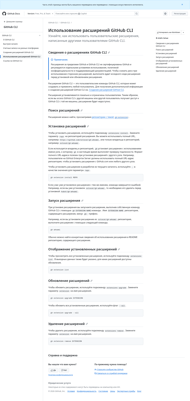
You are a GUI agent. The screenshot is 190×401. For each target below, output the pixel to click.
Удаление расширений (68, 324)
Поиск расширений (65, 110)
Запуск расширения (65, 200)
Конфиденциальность (86, 391)
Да (53, 370)
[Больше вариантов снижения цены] (183, 32)
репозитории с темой (110, 117)
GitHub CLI (11, 27)
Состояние (103, 391)
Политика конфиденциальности (60, 375)
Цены (112, 391)
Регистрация (180, 13)
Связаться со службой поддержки (110, 373)
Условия (71, 391)
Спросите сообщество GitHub (108, 369)
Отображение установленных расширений (84, 249)
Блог (139, 391)
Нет (64, 370)
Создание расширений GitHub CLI (106, 89)
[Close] (182, 4)
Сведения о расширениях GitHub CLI (79, 52)
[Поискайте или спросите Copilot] (96, 14)
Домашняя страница (13, 21)
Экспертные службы (126, 391)
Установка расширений (68, 126)
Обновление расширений (70, 280)
